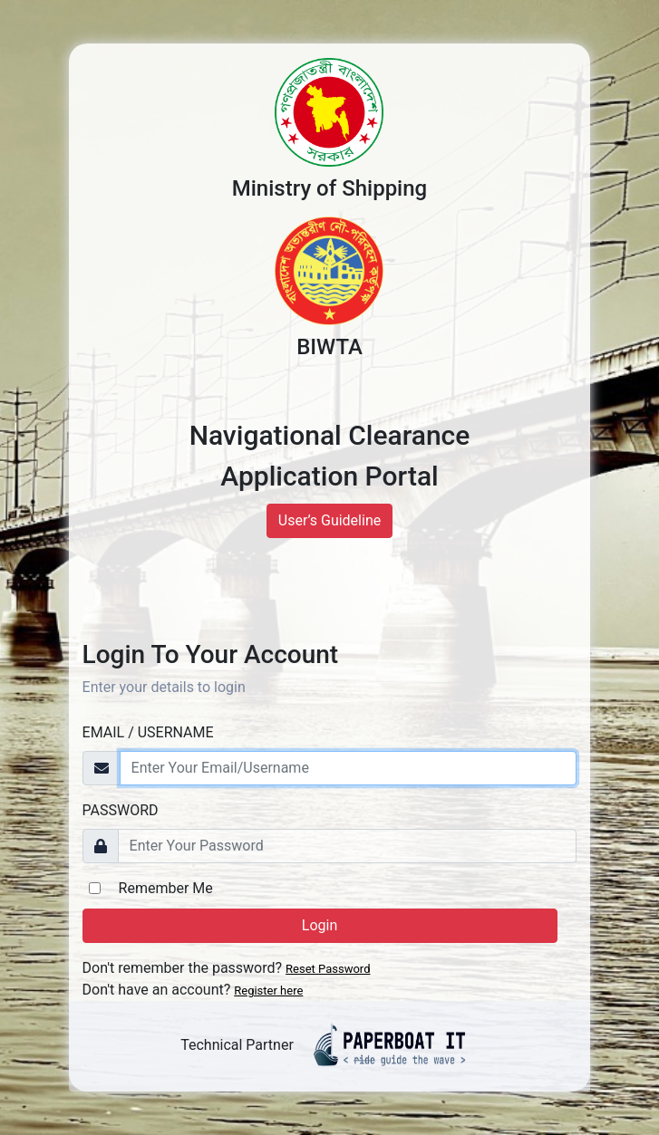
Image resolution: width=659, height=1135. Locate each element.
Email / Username (148, 732)
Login (319, 925)
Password (120, 810)
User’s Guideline (329, 520)
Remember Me (166, 888)
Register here (268, 990)
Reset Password (328, 969)
